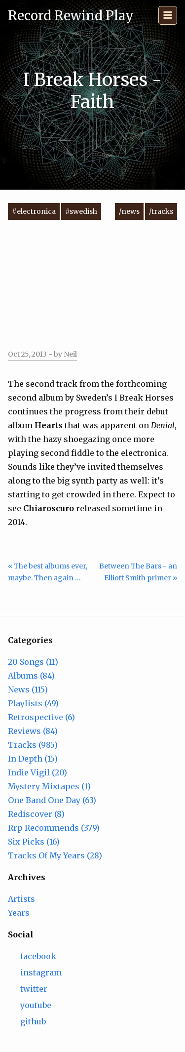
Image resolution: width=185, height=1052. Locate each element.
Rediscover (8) (36, 814)
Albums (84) (31, 676)
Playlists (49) (33, 703)
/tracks (161, 211)
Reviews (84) (33, 731)
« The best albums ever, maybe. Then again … (47, 572)
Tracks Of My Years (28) (55, 855)
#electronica (34, 211)
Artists (21, 899)
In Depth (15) (33, 759)
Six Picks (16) (34, 842)
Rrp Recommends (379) (54, 828)
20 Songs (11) (33, 662)
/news (129, 211)
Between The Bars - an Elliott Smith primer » (138, 572)
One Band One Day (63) (52, 800)
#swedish (81, 211)
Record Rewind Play (71, 15)
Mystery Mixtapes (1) (49, 786)
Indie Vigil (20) (37, 772)
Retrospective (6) (41, 717)
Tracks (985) (33, 745)
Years (19, 913)
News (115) (28, 689)
